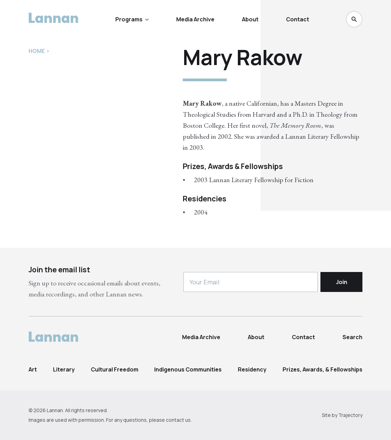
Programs (132, 19)
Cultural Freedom (114, 369)
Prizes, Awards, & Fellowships (322, 369)
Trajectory (350, 415)
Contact (297, 19)
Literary (64, 369)
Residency (252, 369)
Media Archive (195, 19)
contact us (178, 420)
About (250, 19)
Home (37, 51)
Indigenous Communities (188, 369)
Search (352, 337)
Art (33, 369)
